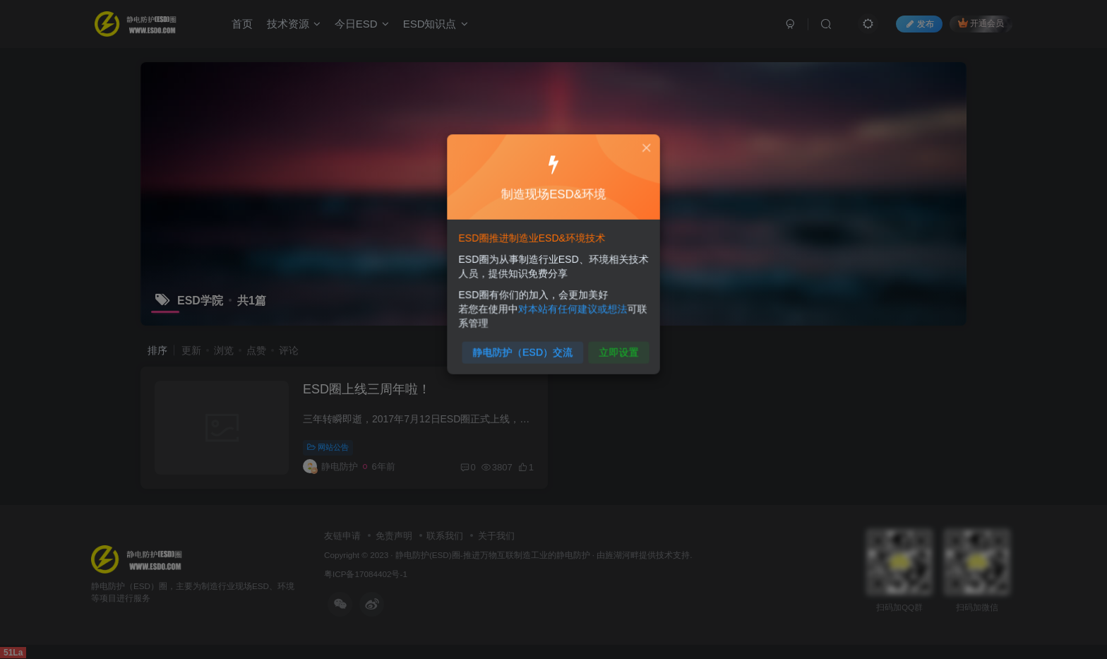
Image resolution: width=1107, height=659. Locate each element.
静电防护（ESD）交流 (525, 346)
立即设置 (614, 346)
